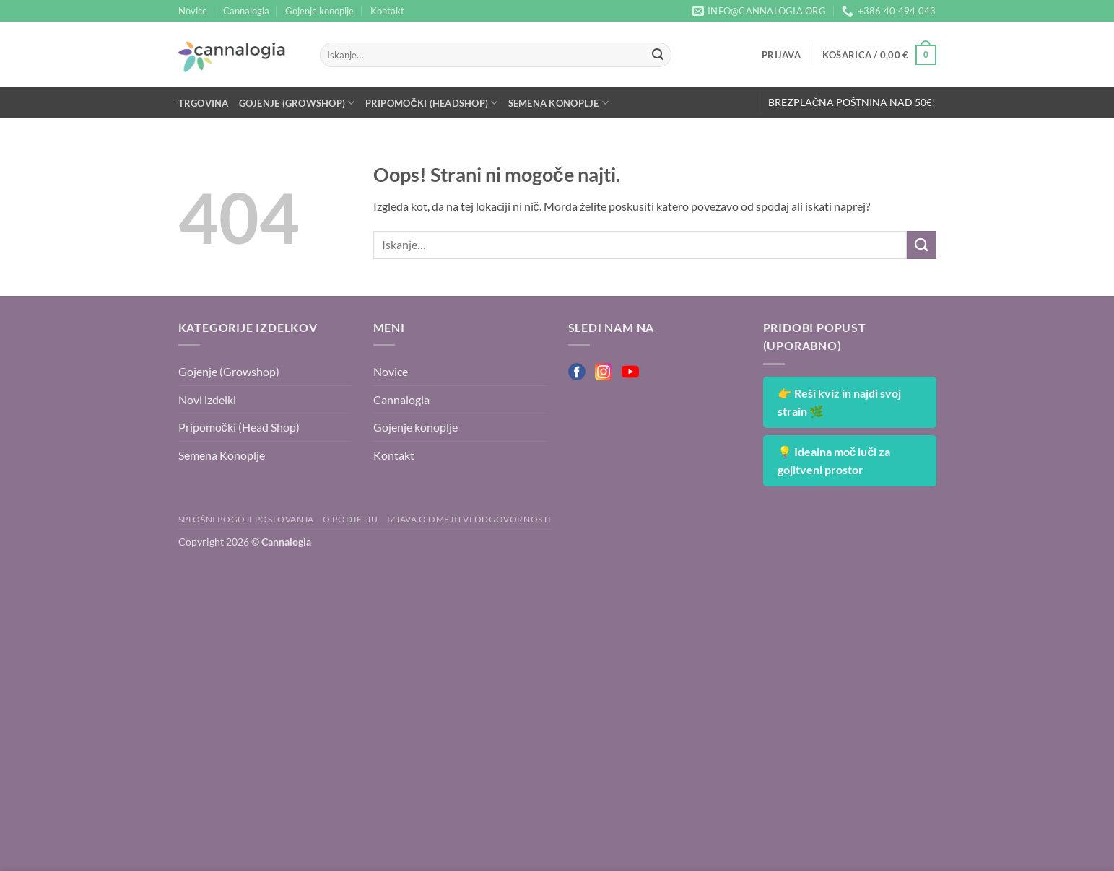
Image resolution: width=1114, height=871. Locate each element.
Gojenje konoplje (319, 11)
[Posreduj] (657, 55)
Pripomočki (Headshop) (431, 103)
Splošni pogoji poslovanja (246, 519)
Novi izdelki (207, 399)
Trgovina (203, 103)
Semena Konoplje (558, 103)
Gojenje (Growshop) (297, 103)
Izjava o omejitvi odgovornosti (469, 519)
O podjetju (350, 519)
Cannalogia (246, 11)
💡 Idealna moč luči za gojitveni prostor (834, 461)
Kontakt (387, 11)
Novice (192, 11)
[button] (781, 55)
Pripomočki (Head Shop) (239, 427)
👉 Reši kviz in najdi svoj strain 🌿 (839, 402)
